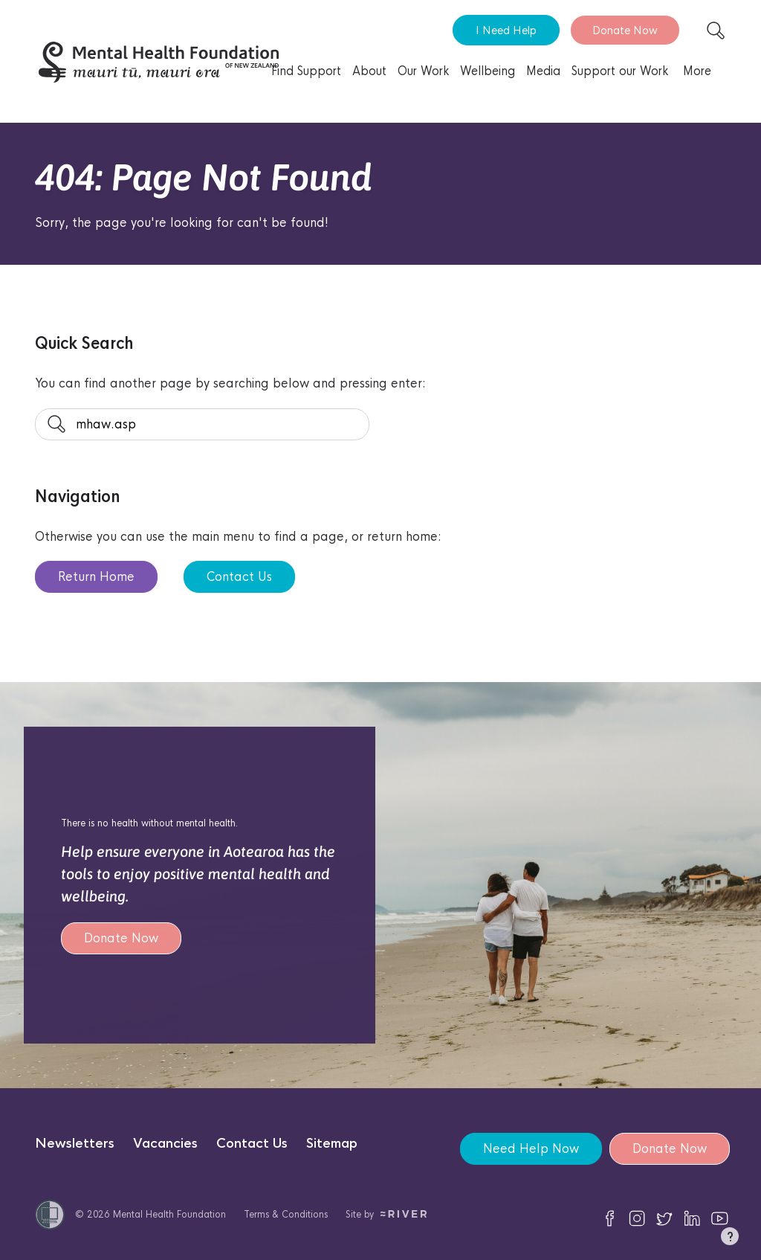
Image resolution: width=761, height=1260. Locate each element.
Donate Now (625, 30)
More (697, 71)
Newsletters (74, 1143)
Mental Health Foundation (169, 1214)
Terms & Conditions (286, 1214)
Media (543, 71)
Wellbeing (487, 71)
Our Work (423, 71)
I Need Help (506, 30)
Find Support (306, 71)
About (369, 71)
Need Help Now (531, 1149)
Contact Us (239, 577)
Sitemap (331, 1143)
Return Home (96, 577)
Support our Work (619, 71)
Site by (386, 1214)
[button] (730, 1239)
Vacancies (165, 1143)
